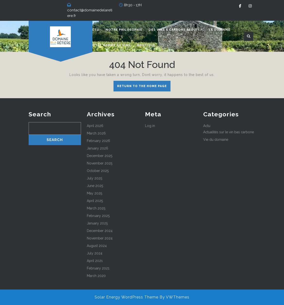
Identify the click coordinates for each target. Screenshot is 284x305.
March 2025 (96, 208)
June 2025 (95, 186)
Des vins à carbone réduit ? (175, 29)
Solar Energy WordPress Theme (126, 297)
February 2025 (98, 216)
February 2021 (98, 268)
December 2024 (100, 231)
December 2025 (99, 156)
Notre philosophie (124, 29)
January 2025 (97, 223)
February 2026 (98, 141)
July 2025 (94, 178)
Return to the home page (143, 87)
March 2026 (96, 133)
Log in (150, 126)
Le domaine (219, 29)
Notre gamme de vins (110, 45)
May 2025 (94, 193)
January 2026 (97, 148)
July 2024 (94, 253)
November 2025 (99, 163)
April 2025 (95, 201)
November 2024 (100, 238)
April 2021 (95, 261)
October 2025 (98, 171)
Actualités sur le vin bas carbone (228, 132)
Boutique (146, 45)
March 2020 (96, 276)
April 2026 (95, 126)
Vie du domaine (215, 139)
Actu (94, 29)
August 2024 (97, 246)
